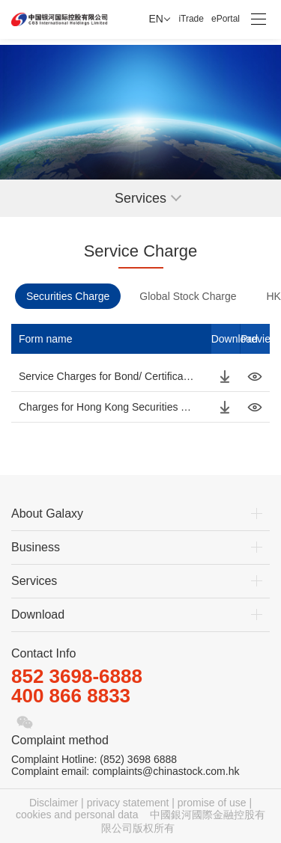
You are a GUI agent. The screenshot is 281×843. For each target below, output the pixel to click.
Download (37, 614)
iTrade (191, 18)
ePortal (225, 18)
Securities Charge (67, 296)
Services (34, 580)
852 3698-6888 (76, 676)
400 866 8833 (70, 695)
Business (35, 547)
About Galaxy (47, 513)
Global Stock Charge (187, 296)
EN (155, 19)
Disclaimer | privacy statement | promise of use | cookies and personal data (134, 809)
